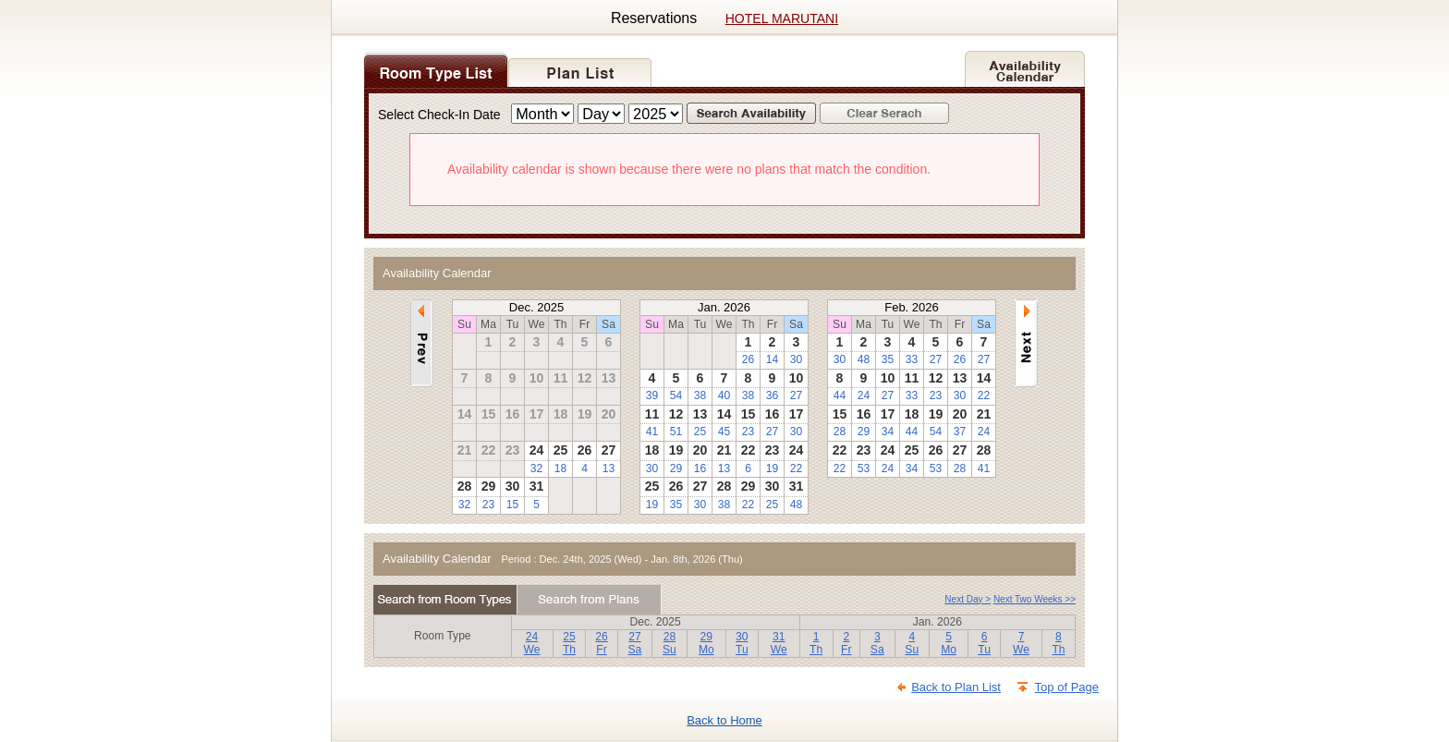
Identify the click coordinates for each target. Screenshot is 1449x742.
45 (724, 431)
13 (609, 468)
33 (912, 359)
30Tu (742, 643)
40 (724, 395)
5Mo (948, 643)
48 (796, 504)
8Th (1058, 643)
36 (772, 395)
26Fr (601, 643)
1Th (816, 643)
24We (532, 643)
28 (840, 431)
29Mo (706, 643)
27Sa (635, 643)
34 (888, 431)
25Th (569, 643)
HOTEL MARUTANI (781, 18)
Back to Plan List (956, 687)
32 (536, 468)
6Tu (984, 643)
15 (512, 504)
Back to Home (724, 720)
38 (700, 395)
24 (864, 395)
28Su (669, 643)
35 (676, 504)
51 (676, 431)
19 (772, 468)
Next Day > (967, 599)
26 (748, 359)
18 (560, 468)
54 (676, 395)
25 (700, 431)
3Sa (877, 643)
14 (772, 359)
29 (676, 468)
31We (779, 643)
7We (1021, 643)
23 (488, 504)
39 (652, 395)
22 (796, 468)
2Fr (846, 643)
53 (864, 468)
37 (960, 431)
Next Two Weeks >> (1034, 599)
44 (840, 395)
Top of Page (1067, 687)
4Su (912, 643)
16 (700, 468)
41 (652, 431)
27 (796, 395)
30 (796, 359)
